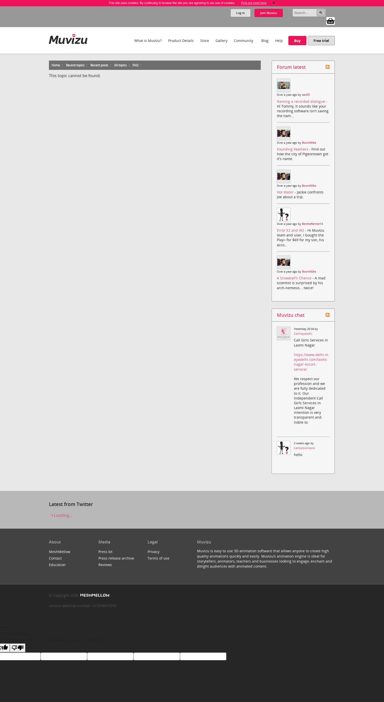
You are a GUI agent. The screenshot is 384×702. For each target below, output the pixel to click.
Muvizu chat (290, 315)
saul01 (306, 94)
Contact (55, 558)
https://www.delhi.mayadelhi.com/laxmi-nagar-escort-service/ (311, 362)
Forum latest (291, 67)
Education (57, 564)
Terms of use (158, 558)
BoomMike (309, 142)
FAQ (135, 65)
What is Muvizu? (148, 40)
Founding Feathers (293, 149)
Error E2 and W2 (291, 230)
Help (279, 40)
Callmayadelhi (303, 333)
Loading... (60, 515)
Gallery (221, 40)
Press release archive (116, 558)
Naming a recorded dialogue (301, 101)
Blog (265, 40)
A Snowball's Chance (294, 278)
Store (204, 40)
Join (268, 13)
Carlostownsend (304, 448)
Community (243, 40)
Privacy (153, 551)
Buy (297, 40)
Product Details (181, 40)
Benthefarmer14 (312, 224)
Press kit (105, 551)
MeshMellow (59, 551)
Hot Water (286, 192)
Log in (240, 13)
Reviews (105, 564)
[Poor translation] (17, 647)
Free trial (321, 40)
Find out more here (253, 3)
